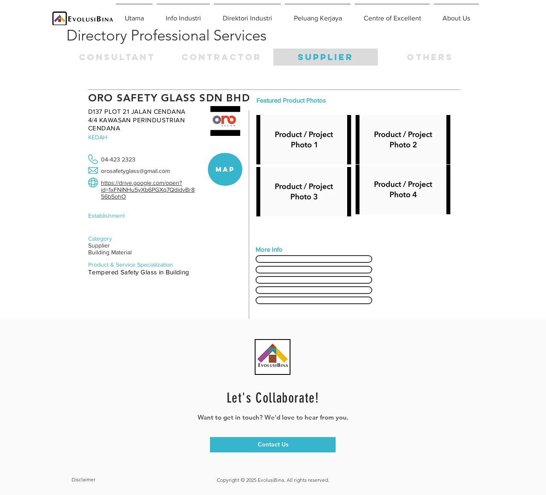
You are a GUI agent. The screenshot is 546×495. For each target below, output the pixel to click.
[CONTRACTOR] (221, 57)
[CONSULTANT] (117, 57)
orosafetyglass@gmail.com (135, 170)
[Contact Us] (273, 444)
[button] (430, 57)
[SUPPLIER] (325, 57)
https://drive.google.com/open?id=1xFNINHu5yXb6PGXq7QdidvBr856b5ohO (148, 189)
